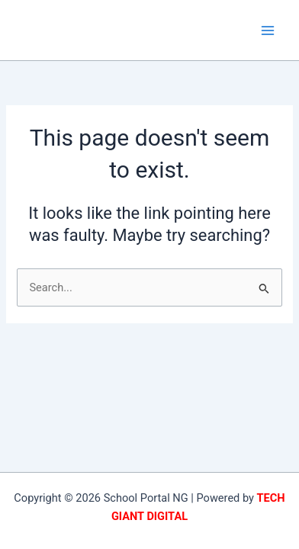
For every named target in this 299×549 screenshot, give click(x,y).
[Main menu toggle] (268, 30)
